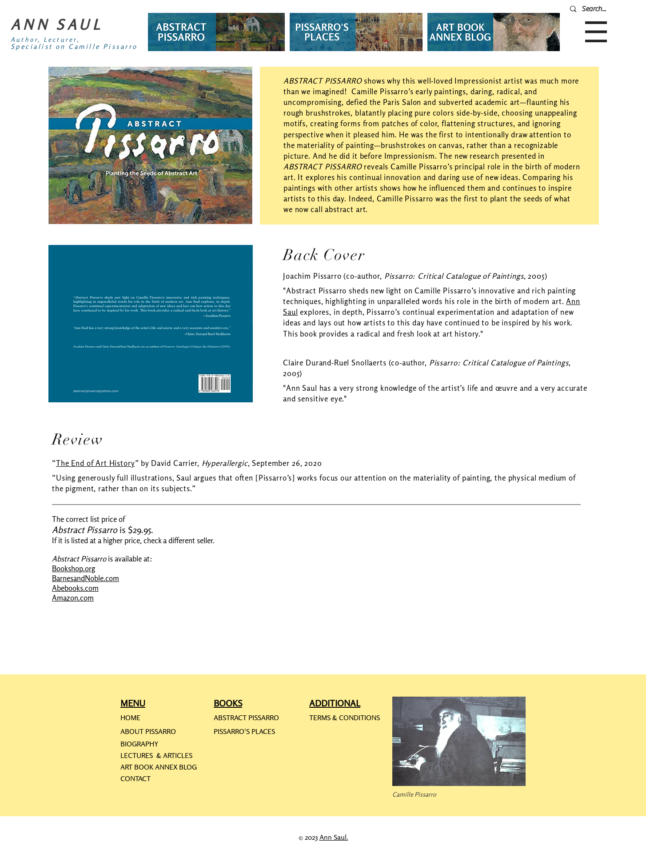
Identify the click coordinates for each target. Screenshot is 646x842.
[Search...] (604, 9)
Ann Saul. (333, 837)
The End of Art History (95, 463)
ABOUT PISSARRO (148, 731)
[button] (596, 31)
